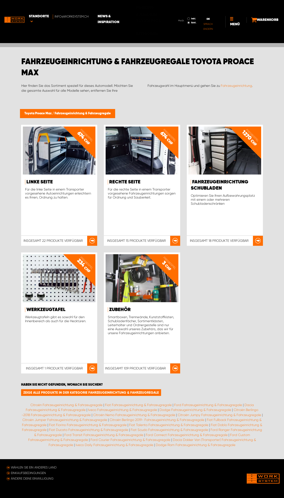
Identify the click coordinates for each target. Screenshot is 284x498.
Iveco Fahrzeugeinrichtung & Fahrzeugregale (122, 410)
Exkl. (182, 10)
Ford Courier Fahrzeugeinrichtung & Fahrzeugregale (130, 440)
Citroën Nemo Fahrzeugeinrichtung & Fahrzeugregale (134, 415)
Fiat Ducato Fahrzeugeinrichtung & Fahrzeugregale (88, 430)
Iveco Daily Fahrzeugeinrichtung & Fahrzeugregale (114, 445)
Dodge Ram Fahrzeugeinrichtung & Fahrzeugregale (195, 445)
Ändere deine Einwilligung (32, 478)
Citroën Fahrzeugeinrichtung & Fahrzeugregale (66, 405)
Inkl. (182, 6)
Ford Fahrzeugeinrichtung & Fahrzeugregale (208, 405)
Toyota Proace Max (38, 113)
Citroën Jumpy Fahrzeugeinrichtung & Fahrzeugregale (219, 415)
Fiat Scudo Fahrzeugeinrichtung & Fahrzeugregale (169, 430)
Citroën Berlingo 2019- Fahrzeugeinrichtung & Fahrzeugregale (157, 420)
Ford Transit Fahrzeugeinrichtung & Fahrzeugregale (103, 435)
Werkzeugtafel (45, 309)
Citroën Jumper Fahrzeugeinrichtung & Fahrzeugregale (64, 420)
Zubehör (120, 309)
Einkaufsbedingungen (28, 473)
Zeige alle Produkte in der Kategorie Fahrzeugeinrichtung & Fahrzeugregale (91, 393)
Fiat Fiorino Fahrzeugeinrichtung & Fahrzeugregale (88, 425)
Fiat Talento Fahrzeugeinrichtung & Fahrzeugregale (168, 425)
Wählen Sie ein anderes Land (34, 467)
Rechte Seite (124, 182)
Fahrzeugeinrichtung (236, 86)
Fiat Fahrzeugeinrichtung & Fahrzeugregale (138, 405)
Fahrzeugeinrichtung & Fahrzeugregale (83, 113)
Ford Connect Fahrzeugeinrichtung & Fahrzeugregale (187, 435)
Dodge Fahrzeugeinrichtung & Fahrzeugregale (195, 410)
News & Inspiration (125, 7)
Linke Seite (39, 182)
